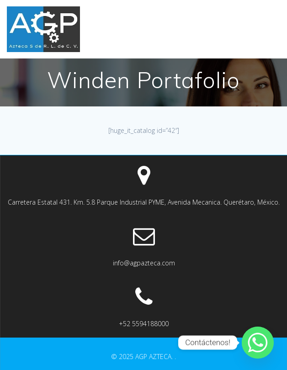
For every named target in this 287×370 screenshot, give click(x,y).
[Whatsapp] (258, 343)
